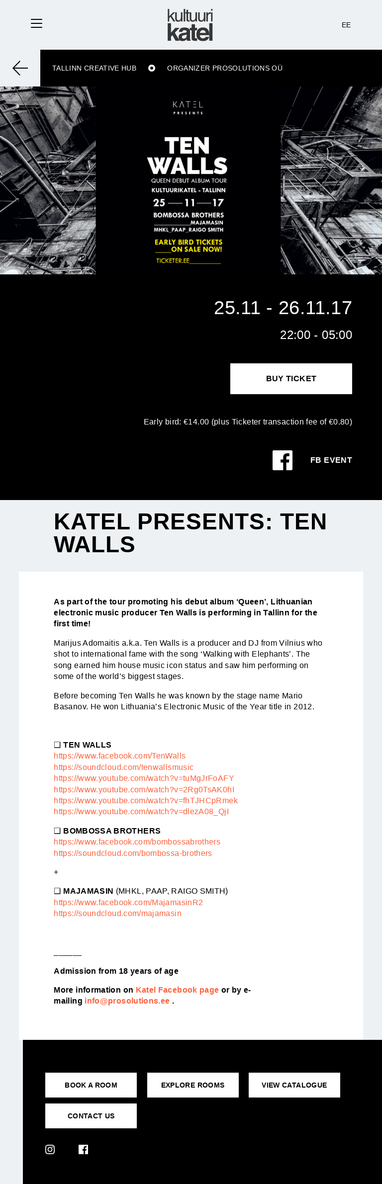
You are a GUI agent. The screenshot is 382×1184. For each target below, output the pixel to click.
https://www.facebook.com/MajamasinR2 (128, 902)
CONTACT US (91, 1116)
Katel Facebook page (177, 990)
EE (346, 25)
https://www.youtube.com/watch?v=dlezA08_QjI (141, 811)
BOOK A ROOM (91, 1085)
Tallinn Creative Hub (94, 68)
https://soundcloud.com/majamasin (118, 913)
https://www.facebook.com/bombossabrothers (137, 842)
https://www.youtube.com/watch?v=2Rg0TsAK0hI (144, 789)
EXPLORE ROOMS (193, 1085)
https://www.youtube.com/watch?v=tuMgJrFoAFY (144, 778)
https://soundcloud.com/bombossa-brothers (133, 853)
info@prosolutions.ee (127, 1001)
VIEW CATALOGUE (294, 1085)
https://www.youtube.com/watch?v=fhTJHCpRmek (145, 800)
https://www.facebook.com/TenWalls (120, 756)
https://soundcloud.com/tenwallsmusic (123, 767)
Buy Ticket (291, 378)
